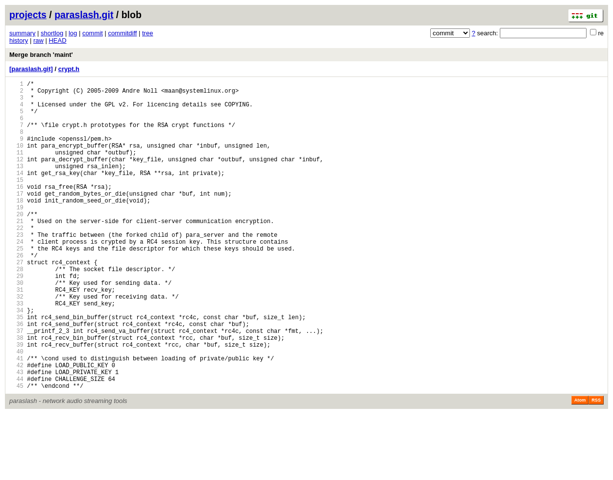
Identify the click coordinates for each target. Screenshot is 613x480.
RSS (596, 466)
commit (92, 33)
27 (16, 302)
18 (16, 227)
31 (16, 335)
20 (16, 243)
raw (38, 40)
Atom (580, 466)
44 (16, 443)
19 (16, 235)
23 (16, 268)
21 (16, 252)
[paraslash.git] (31, 69)
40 (16, 410)
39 (16, 402)
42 (16, 427)
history (18, 40)
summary (22, 33)
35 (16, 368)
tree (147, 33)
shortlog (52, 33)
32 (16, 343)
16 (16, 210)
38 (16, 393)
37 (16, 385)
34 (16, 360)
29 (16, 318)
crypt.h (68, 69)
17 (16, 218)
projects (28, 14)
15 (16, 202)
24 (16, 277)
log (73, 33)
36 (16, 377)
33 (16, 352)
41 (16, 418)
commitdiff (122, 33)
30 (16, 327)
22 (16, 260)
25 (16, 285)
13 (16, 185)
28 (16, 310)
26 (16, 293)
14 (16, 193)
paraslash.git (83, 14)
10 (16, 160)
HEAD (57, 40)
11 (16, 168)
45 (16, 452)
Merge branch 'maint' (41, 54)
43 (16, 435)
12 (16, 177)
